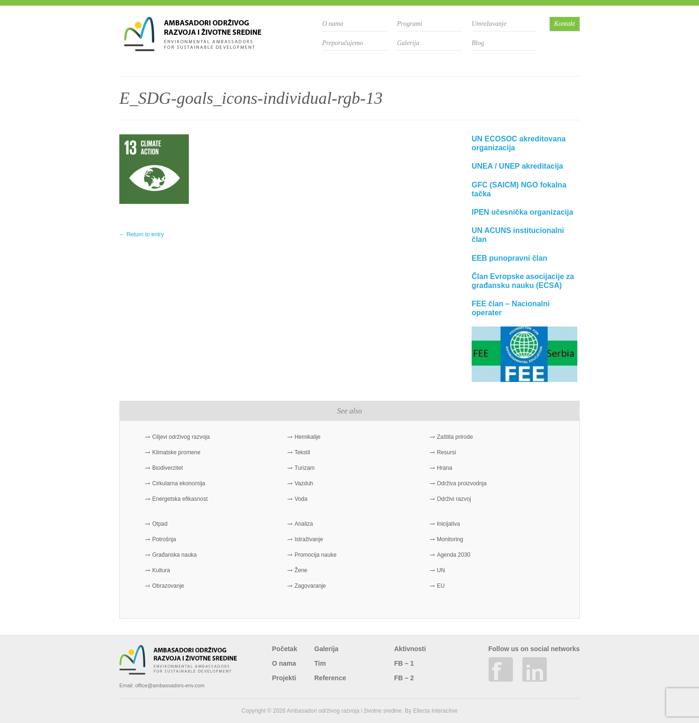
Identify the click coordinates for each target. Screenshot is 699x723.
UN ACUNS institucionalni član (518, 234)
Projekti (284, 678)
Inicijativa (448, 524)
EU (441, 586)
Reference (330, 678)
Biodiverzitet (167, 468)
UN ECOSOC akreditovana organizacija (519, 143)
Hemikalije (307, 437)
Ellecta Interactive (435, 710)
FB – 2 (404, 678)
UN (441, 570)
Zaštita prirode (455, 437)
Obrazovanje (168, 586)
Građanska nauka (174, 555)
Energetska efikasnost (180, 499)
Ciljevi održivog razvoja (181, 437)
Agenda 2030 (453, 555)
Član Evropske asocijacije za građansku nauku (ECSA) (523, 280)
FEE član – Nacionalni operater (511, 308)
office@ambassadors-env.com (170, 685)
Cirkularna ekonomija (178, 483)
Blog (478, 43)
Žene (301, 570)
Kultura (161, 570)
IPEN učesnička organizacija (522, 212)
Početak (284, 649)
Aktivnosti (410, 649)
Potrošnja (164, 539)
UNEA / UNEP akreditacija (517, 166)
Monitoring (450, 539)
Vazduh (304, 483)
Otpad (160, 524)
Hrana (444, 468)
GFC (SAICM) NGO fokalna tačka (519, 189)
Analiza (304, 524)
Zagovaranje (310, 586)
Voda (301, 499)
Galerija (408, 43)
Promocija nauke (315, 555)
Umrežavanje (489, 23)
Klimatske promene (176, 452)
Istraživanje (309, 539)
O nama (332, 23)
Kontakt (564, 23)
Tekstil (302, 452)
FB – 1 (404, 663)
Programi (409, 23)
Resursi (446, 452)
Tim (320, 663)
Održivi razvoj (454, 499)
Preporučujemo (342, 43)
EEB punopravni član (509, 258)
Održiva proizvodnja (462, 483)
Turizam (305, 468)
